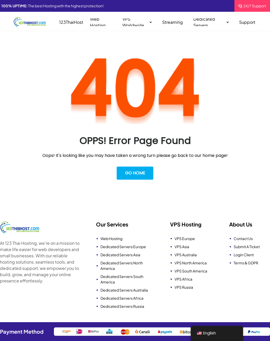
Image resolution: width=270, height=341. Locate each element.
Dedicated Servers (211, 22)
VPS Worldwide (137, 22)
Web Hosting (98, 22)
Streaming (172, 22)
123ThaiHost (71, 22)
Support (247, 22)
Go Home (135, 173)
